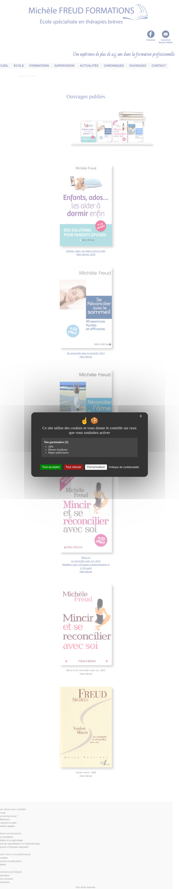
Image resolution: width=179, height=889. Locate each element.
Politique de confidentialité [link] (124, 467)
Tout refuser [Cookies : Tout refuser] (73, 467)
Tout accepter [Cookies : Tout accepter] (51, 467)
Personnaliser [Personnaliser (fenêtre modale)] (96, 467)
